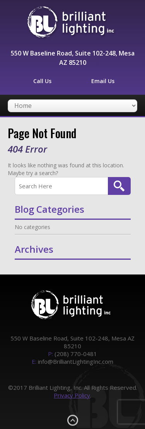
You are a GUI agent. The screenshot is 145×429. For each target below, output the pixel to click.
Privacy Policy (72, 395)
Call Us (42, 81)
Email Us (102, 81)
